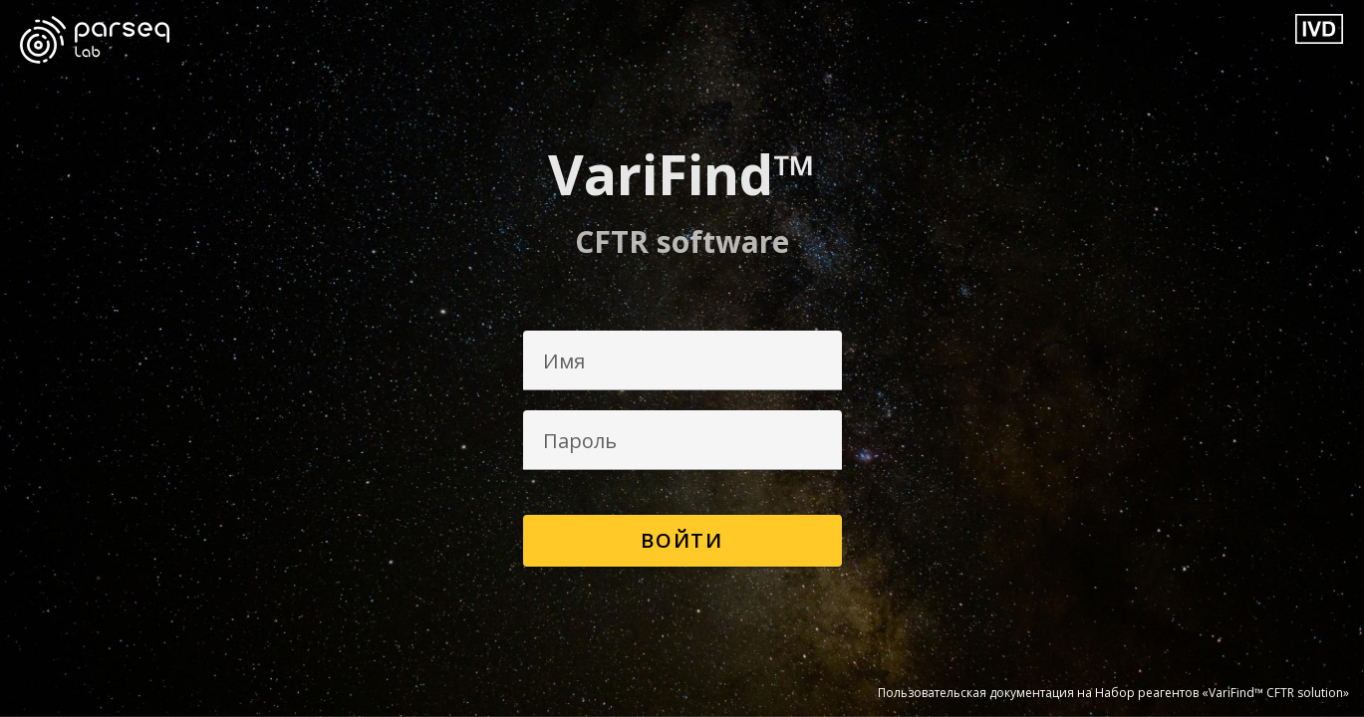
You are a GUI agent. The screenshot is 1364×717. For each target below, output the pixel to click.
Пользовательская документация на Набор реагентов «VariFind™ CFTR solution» (1113, 692)
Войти (682, 540)
